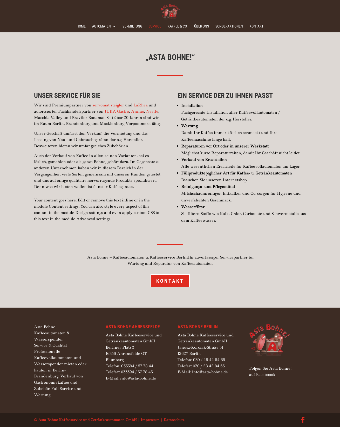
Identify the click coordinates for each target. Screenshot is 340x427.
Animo (137, 111)
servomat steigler (108, 105)
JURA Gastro (117, 111)
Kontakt (256, 26)
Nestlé (152, 111)
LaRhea (140, 105)
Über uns (201, 26)
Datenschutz (174, 419)
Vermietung (132, 26)
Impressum (150, 419)
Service (155, 26)
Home (81, 26)
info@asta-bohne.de (138, 378)
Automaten (101, 26)
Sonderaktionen (229, 26)
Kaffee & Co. (178, 26)
